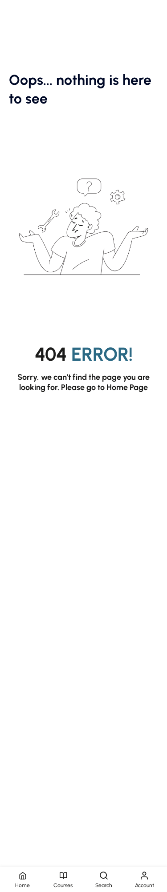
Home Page (127, 387)
